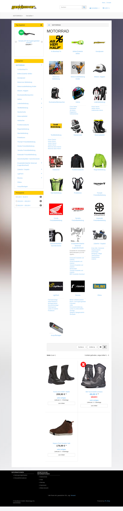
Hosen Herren (95, 106)
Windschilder (73, 268)
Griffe (71, 305)
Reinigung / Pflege (96, 253)
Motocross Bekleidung (24, 82)
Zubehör (93, 259)
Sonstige (72, 310)
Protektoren (78, 193)
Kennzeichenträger (53, 305)
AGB (41, 484)
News (103, 2)
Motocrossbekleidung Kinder (26, 86)
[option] (29, 39)
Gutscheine (73, 108)
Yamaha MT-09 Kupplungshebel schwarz (29, 41)
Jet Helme (73, 110)
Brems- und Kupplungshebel (78, 301)
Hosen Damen (52, 139)
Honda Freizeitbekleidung (25, 146)
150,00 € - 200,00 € (29, 201)
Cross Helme (73, 106)
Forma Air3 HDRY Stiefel (61, 392)
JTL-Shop (107, 505)
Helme (78, 102)
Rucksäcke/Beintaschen (57, 102)
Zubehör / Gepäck (100, 243)
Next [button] (42, 42)
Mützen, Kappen (99, 77)
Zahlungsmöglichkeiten (20, 479)
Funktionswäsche (78, 170)
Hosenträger (94, 252)
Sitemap (42, 487)
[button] (100, 347)
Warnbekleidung (56, 193)
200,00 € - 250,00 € (29, 205)
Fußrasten (73, 303)
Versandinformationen (20, 482)
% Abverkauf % (56, 51)
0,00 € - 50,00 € (29, 197)
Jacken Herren (95, 108)
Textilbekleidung (56, 135)
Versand (73, 500)
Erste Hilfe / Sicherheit (97, 248)
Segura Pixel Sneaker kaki (61, 445)
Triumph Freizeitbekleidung (26, 142)
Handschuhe (78, 135)
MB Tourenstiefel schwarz (94, 392)
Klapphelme (73, 112)
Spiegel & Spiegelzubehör (77, 312)
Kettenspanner (52, 307)
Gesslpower (100, 51)
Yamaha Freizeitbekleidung (26, 150)
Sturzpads (73, 314)
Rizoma (77, 295)
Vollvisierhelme (74, 114)
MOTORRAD (18, 16)
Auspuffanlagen (56, 335)
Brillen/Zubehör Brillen (24, 74)
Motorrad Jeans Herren (54, 148)
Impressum (43, 489)
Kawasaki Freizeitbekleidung (26, 154)
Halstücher (56, 170)
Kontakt (109, 2)
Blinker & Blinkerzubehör (77, 300)
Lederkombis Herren (97, 110)
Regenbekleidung (99, 170)
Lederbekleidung (99, 102)
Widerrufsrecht (44, 492)
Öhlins (99, 295)
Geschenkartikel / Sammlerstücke (28, 159)
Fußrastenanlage (53, 300)
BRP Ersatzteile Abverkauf (77, 274)
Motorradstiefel (100, 135)
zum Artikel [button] (61, 403)
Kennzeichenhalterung (76, 307)
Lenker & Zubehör (53, 309)
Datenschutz (43, 481)
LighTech (56, 295)
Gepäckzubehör (95, 250)
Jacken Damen (52, 143)
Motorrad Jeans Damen (54, 147)
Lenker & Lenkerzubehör (77, 309)
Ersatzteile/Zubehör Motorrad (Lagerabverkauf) (77, 246)
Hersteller (29, 16)
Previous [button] (16, 42)
